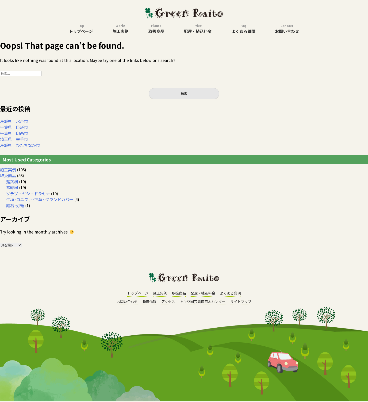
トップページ (81, 28)
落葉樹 (12, 181)
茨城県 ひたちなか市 (20, 145)
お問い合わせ (287, 28)
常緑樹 (12, 187)
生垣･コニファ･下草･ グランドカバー (39, 199)
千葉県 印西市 (14, 133)
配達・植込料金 (198, 28)
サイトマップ (240, 301)
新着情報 (149, 301)
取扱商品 (156, 28)
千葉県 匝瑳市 (14, 127)
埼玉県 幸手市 (14, 139)
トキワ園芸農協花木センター (203, 301)
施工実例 (121, 28)
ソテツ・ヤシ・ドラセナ (28, 193)
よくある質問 (243, 28)
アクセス (168, 301)
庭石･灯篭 (15, 205)
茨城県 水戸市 (14, 121)
